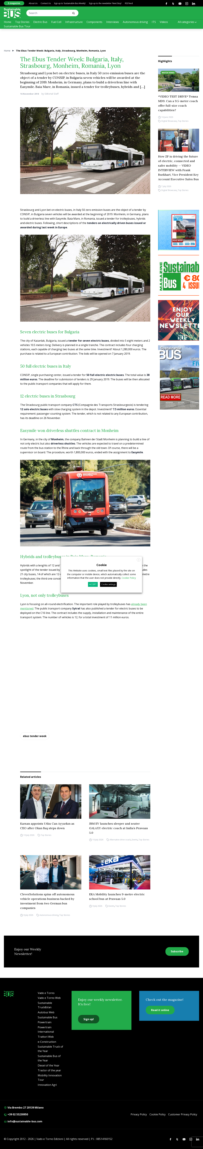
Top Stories (22, 22)
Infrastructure (74, 22)
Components (94, 22)
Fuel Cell (56, 22)
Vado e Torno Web (49, 998)
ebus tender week (35, 736)
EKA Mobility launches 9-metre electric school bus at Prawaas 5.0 (117, 896)
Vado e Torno (46, 993)
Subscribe (177, 951)
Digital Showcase (169, 121)
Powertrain (44, 1022)
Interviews (112, 22)
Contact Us (46, 3)
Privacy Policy (139, 1114)
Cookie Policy (157, 1114)
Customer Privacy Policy (182, 1114)
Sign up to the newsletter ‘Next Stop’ (105, 3)
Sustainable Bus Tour (17, 26)
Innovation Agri (47, 1085)
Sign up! (88, 1019)
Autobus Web (46, 1012)
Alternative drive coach (120, 839)
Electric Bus (40, 22)
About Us (33, 3)
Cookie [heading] (101, 565)
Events (135, 839)
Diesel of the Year (48, 1065)
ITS (154, 22)
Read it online (160, 1010)
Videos (164, 22)
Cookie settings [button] (108, 584)
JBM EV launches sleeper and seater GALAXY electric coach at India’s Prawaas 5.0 (118, 828)
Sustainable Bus (47, 1017)
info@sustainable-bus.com (23, 1121)
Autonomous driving (135, 22)
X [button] (138, 560)
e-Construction (47, 1042)
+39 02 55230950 (16, 1114)
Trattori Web (46, 1036)
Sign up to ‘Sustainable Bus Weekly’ (70, 3)
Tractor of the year (49, 1070)
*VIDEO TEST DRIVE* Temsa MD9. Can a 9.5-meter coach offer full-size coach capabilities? (178, 103)
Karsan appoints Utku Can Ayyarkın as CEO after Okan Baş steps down (47, 826)
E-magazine (14, 3)
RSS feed (129, 3)
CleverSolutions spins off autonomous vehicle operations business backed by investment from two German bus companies (47, 901)
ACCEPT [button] (92, 584)
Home (7, 22)
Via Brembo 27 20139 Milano (24, 1107)
